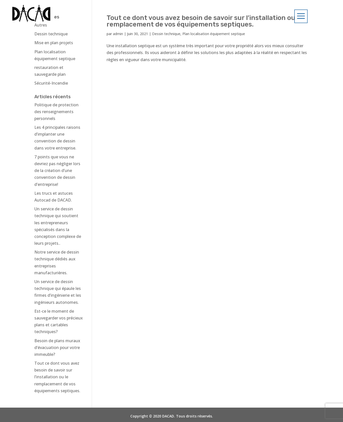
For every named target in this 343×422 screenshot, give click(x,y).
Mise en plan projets (53, 42)
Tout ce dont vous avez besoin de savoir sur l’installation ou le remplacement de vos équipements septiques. (57, 376)
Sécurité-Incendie (51, 83)
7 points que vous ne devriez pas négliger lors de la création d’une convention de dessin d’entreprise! (57, 170)
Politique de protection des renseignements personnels (56, 111)
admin (118, 33)
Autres (40, 25)
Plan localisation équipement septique (213, 33)
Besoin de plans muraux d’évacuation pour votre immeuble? (57, 347)
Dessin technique (166, 33)
